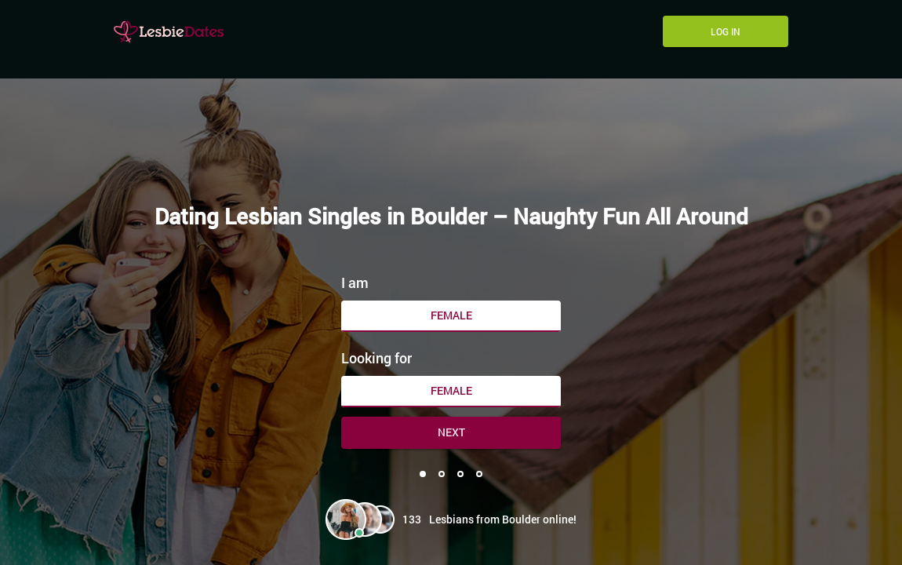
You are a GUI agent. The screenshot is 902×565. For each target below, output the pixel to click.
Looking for (376, 357)
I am (355, 282)
